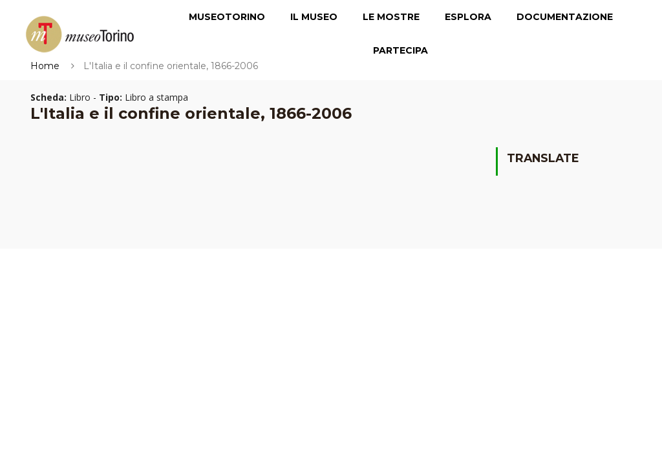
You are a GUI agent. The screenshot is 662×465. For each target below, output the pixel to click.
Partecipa (400, 50)
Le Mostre (391, 17)
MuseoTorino (227, 17)
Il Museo (313, 17)
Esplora (468, 17)
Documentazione (565, 17)
